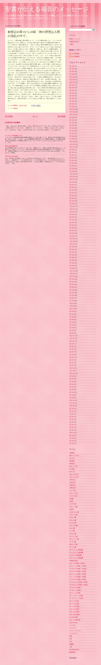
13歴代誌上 (72, 485)
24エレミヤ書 (73, 507)
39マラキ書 (72, 547)
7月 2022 (71, 187)
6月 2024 (71, 125)
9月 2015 (71, 408)
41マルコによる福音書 (76, 552)
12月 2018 (72, 303)
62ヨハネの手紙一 (74, 609)
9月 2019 (71, 279)
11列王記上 (72, 479)
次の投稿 (9, 116)
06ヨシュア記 (73, 466)
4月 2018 (71, 325)
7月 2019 (71, 284)
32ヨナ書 (72, 528)
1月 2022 (71, 203)
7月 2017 (71, 349)
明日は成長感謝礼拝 (11, 146)
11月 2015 (72, 403)
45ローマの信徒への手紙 (76, 563)
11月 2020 (72, 241)
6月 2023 (71, 158)
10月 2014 (72, 432)
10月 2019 (72, 276)
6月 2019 (71, 287)
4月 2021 (71, 228)
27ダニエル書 (73, 515)
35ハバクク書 (73, 536)
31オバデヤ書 (73, 525)
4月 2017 (71, 357)
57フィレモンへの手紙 (76, 595)
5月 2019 (71, 290)
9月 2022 (71, 182)
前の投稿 (61, 116)
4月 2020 (71, 260)
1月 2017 (71, 365)
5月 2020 (71, 257)
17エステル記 (73, 496)
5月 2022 (71, 193)
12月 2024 (72, 109)
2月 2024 (71, 136)
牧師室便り (72, 652)
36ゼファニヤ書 (74, 539)
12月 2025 (72, 77)
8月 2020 (71, 249)
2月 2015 (71, 427)
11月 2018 (72, 306)
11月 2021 (72, 209)
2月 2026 (71, 71)
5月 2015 (71, 419)
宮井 (70, 639)
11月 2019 (72, 273)
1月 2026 (71, 74)
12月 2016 (72, 368)
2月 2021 (71, 233)
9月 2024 (71, 117)
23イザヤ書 (72, 504)
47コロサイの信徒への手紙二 (78, 568)
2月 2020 (71, 265)
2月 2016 (71, 395)
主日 (70, 641)
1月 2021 (71, 236)
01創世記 (15, 108)
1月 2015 (71, 430)
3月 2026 (71, 69)
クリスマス (72, 628)
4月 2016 (71, 389)
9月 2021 (71, 214)
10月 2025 (72, 82)
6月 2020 (71, 255)
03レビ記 (72, 458)
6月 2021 (71, 222)
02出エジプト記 (74, 455)
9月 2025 (71, 85)
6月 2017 (71, 352)
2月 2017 (71, 362)
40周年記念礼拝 (74, 41)
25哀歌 (71, 509)
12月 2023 (72, 141)
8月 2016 (71, 379)
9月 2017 (71, 344)
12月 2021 (72, 206)
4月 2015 (71, 422)
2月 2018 (71, 330)
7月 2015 (71, 414)
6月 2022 (71, 190)
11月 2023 (72, 144)
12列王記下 (72, 482)
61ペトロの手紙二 (74, 606)
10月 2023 (72, 147)
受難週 (71, 644)
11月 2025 (72, 79)
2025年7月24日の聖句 (11, 156)
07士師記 (72, 469)
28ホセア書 (72, 517)
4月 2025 (71, 98)
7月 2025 (71, 90)
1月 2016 (71, 398)
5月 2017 (71, 354)
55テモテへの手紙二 (75, 590)
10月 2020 (72, 244)
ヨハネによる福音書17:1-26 (13, 135)
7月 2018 (71, 317)
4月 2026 (71, 66)
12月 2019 (72, 271)
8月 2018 (71, 314)
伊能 (70, 636)
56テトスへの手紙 (74, 593)
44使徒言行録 (73, 560)
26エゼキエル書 (74, 512)
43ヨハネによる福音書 (76, 558)
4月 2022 (71, 195)
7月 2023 (71, 155)
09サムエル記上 (74, 474)
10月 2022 (72, 179)
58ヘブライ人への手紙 (76, 598)
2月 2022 (71, 201)
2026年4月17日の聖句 (12, 122)
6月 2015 (71, 416)
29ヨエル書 (72, 520)
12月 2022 (72, 174)
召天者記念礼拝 (74, 649)
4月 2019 (71, 292)
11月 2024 (72, 112)
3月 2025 (71, 101)
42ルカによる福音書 (75, 555)
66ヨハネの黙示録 (74, 620)
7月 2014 (71, 438)
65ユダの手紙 (73, 617)
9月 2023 (71, 149)
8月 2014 (71, 435)
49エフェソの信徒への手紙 (77, 574)
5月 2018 (71, 322)
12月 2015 (72, 400)
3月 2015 (71, 424)
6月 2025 (71, 93)
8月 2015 (71, 411)
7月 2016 (71, 381)
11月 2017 (72, 338)
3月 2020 (71, 263)
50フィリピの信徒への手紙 (77, 577)
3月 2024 (71, 133)
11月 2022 (72, 176)
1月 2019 (71, 300)
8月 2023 (71, 152)
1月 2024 (71, 139)
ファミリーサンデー (75, 631)
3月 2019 (71, 295)
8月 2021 (71, 217)
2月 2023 (71, 168)
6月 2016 (71, 384)
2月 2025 (71, 104)
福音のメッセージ (74, 39)
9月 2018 (71, 311)
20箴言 (71, 501)
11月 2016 (72, 371)
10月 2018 (72, 309)
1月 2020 (71, 268)
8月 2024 (71, 120)
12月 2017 (72, 335)
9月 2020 (71, 246)
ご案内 (71, 44)
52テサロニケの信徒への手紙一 (79, 582)
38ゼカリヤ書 (73, 544)
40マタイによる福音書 (76, 550)
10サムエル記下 (74, 477)
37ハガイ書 (72, 542)
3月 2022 (71, 198)
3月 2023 (71, 166)
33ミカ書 (72, 531)
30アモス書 (72, 523)
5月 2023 (71, 160)
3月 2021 (71, 230)
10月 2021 (72, 211)
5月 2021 (71, 225)
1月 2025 (71, 106)
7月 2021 (71, 220)
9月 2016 (71, 376)
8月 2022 (71, 185)
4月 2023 (71, 163)
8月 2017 (71, 346)
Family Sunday (73, 622)
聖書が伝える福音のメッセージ (47, 9)
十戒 (70, 647)
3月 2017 (71, 360)
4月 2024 (71, 131)
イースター (72, 625)
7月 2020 (71, 252)
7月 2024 (71, 122)
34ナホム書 (72, 533)
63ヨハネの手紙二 (74, 612)
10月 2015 (72, 406)
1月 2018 (71, 333)
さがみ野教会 (75, 53)
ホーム (35, 116)
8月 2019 (71, 282)
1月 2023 (71, 171)
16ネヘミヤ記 (73, 493)
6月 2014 (71, 441)
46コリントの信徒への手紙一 (78, 566)
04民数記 (72, 461)
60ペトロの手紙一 (74, 604)
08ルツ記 (72, 471)
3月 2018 (71, 327)
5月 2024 (71, 128)
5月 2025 (71, 96)
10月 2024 (72, 114)
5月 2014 (71, 443)
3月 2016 (71, 392)
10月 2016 (72, 373)
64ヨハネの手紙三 (74, 614)
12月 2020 (72, 238)
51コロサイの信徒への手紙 (77, 579)
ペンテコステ (73, 633)
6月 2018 (71, 319)
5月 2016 (71, 387)
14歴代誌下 (72, 488)
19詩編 (71, 498)
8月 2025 (71, 87)
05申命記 (72, 463)
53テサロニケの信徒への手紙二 (79, 585)
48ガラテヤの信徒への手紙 (77, 571)
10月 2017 (72, 341)
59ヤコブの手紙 (74, 601)
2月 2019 (71, 298)
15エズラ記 (72, 490)
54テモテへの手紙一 (75, 587)
